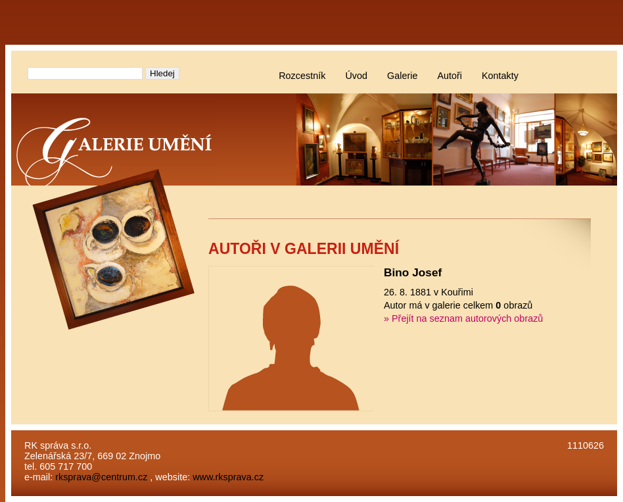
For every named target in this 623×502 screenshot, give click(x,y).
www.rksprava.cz (228, 477)
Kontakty (500, 75)
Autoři (449, 75)
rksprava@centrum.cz (101, 477)
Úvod (356, 75)
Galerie (402, 75)
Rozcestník (302, 75)
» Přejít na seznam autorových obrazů (463, 318)
